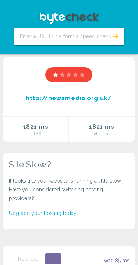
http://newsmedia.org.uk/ (69, 98)
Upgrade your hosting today (43, 213)
